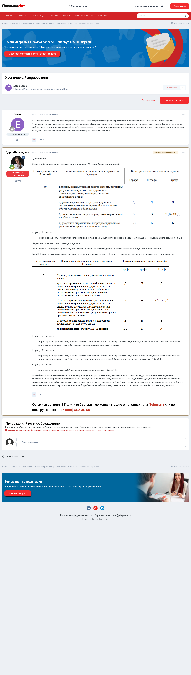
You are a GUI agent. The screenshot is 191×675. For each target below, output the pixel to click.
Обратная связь (102, 515)
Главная (8, 16)
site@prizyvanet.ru (122, 515)
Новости (54, 16)
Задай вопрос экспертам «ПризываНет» (48, 89)
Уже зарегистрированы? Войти (151, 6)
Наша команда (37, 16)
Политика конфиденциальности (76, 515)
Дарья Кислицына (17, 152)
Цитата (42, 140)
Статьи (66, 16)
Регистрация (180, 6)
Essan (24, 86)
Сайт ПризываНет (84, 16)
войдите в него (111, 427)
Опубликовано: (45, 114)
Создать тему (148, 100)
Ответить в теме (174, 100)
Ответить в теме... (29, 442)
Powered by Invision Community (95, 519)
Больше (102, 16)
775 (18, 181)
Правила (22, 16)
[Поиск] (151, 15)
